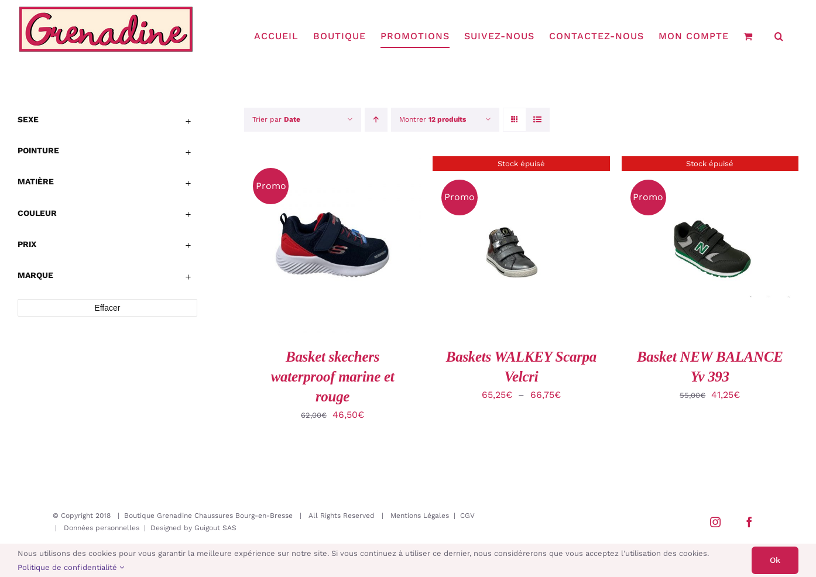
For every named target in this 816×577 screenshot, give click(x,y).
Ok (775, 560)
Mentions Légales (419, 515)
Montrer (432, 119)
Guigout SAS (215, 528)
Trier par (276, 119)
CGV (467, 515)
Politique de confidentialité (71, 567)
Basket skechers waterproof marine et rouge (333, 376)
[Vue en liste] (537, 119)
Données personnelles (101, 528)
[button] (779, 36)
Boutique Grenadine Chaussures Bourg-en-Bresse (208, 515)
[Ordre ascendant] (376, 120)
